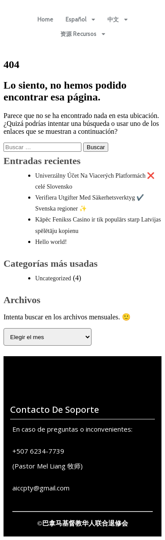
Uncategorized (53, 278)
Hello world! (51, 242)
